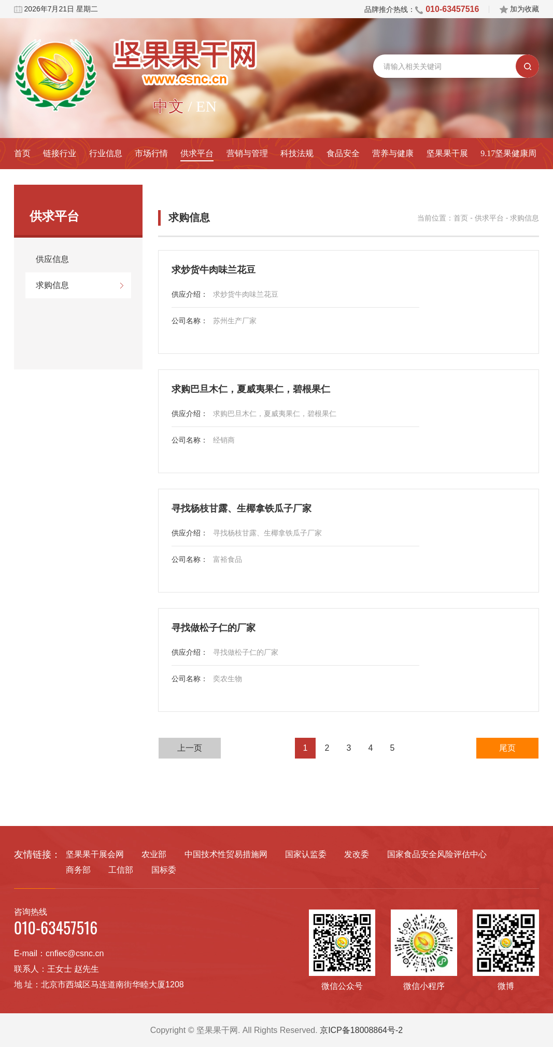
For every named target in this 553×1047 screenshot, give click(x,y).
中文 (168, 106)
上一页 (189, 747)
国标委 (163, 869)
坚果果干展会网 (95, 854)
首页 (22, 153)
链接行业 (59, 153)
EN (206, 106)
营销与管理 (247, 153)
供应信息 (52, 259)
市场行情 (151, 153)
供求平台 (197, 153)
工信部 (120, 869)
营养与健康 (393, 153)
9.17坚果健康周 (508, 153)
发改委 (356, 854)
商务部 (78, 869)
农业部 (153, 854)
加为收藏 (519, 9)
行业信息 (105, 153)
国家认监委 (306, 854)
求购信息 (52, 285)
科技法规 (297, 153)
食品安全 (343, 153)
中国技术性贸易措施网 (226, 854)
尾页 (507, 747)
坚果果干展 (447, 153)
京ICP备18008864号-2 (361, 1030)
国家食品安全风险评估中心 (437, 854)
